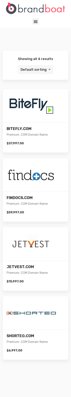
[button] (35, 21)
